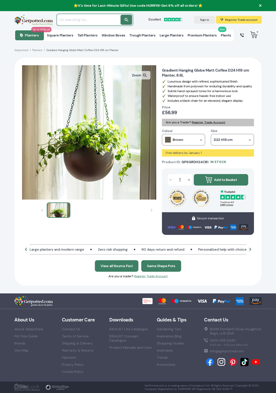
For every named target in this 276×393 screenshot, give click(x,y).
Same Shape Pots (161, 266)
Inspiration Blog (169, 336)
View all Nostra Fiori (116, 266)
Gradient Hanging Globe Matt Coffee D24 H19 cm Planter (82, 50)
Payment (69, 357)
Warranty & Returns (78, 350)
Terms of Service (75, 336)
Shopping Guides (170, 343)
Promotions (166, 364)
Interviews (165, 350)
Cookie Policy (72, 371)
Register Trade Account (208, 122)
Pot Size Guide (26, 336)
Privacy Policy (73, 364)
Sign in (204, 19)
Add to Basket (221, 180)
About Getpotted (28, 329)
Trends (162, 357)
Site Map (21, 350)
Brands (19, 343)
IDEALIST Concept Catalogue (123, 338)
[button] (26, 249)
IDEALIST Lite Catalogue (128, 329)
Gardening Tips (169, 329)
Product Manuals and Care (130, 347)
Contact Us (71, 329)
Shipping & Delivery (77, 343)
